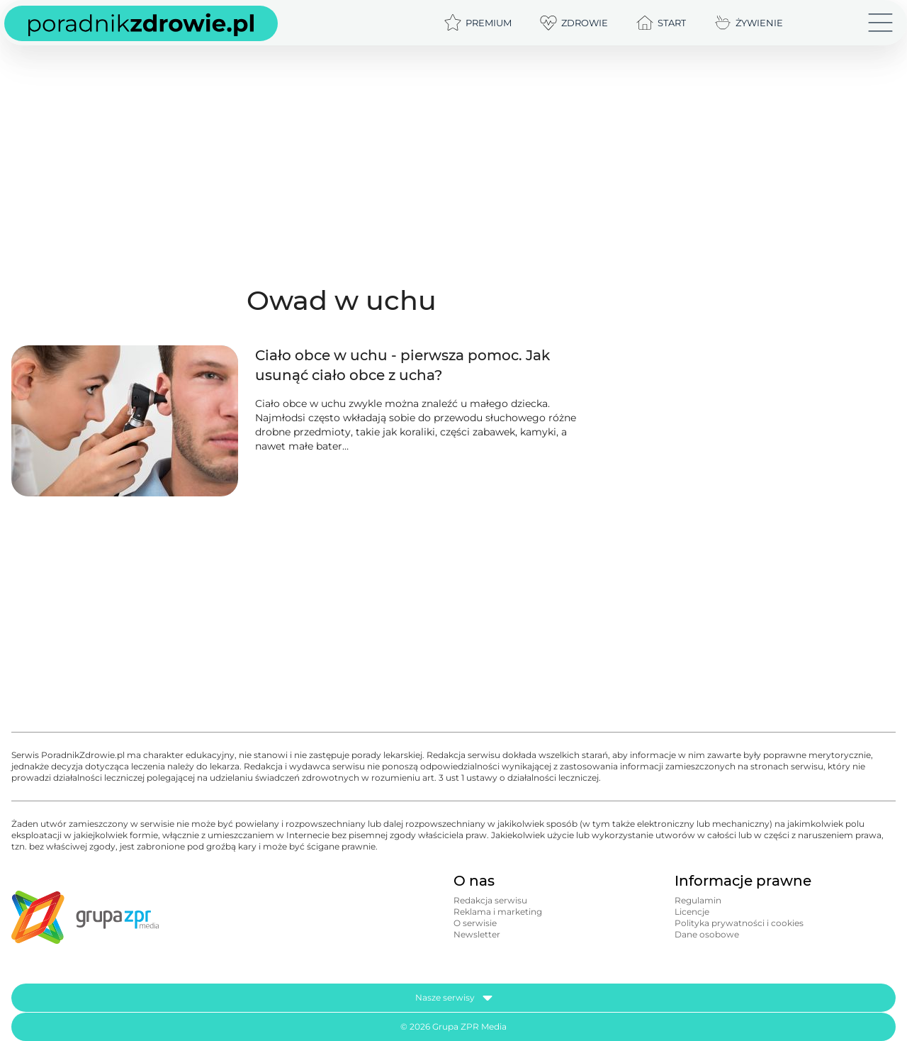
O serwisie (475, 923)
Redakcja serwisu (490, 900)
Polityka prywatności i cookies (739, 923)
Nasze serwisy (453, 998)
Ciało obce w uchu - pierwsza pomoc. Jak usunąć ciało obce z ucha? (402, 365)
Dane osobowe (707, 934)
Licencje (692, 911)
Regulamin (698, 900)
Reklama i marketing (498, 911)
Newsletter (477, 934)
